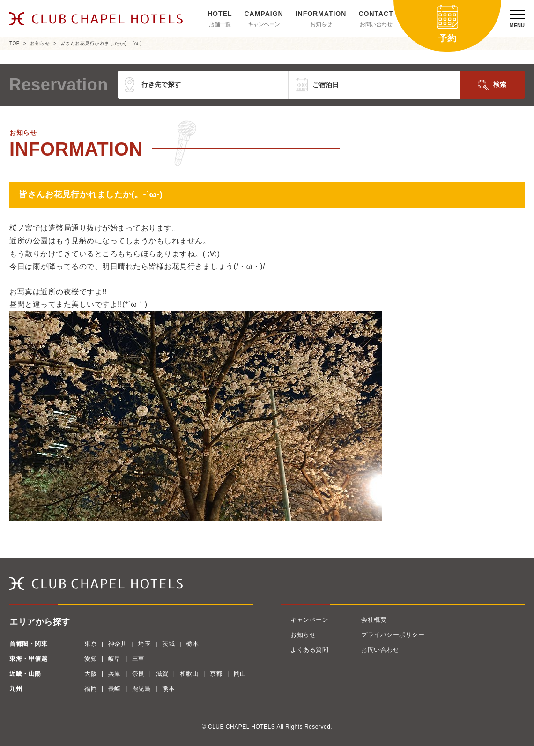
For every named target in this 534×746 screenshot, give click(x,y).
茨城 (168, 643)
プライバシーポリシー (392, 634)
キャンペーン (264, 24)
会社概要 (373, 619)
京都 (216, 673)
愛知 (90, 658)
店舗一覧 (219, 24)
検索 (499, 84)
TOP (14, 43)
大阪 (90, 673)
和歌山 (189, 673)
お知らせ (321, 24)
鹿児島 (141, 688)
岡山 (240, 673)
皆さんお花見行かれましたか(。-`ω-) (101, 43)
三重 (138, 658)
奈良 (138, 673)
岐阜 (114, 658)
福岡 (90, 688)
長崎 (114, 688)
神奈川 (117, 643)
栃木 (192, 643)
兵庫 (114, 673)
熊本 (168, 688)
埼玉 (144, 643)
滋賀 (162, 673)
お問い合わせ (376, 24)
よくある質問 (309, 649)
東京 (90, 643)
